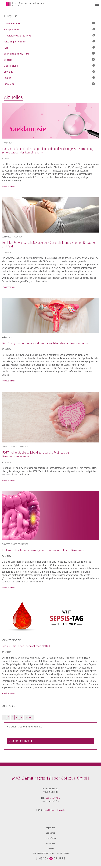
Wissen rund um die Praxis (16, 53)
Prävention (9, 84)
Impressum (50, 828)
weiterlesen (9, 186)
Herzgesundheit (11, 29)
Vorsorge (8, 60)
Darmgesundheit (12, 23)
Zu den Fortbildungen (22, 741)
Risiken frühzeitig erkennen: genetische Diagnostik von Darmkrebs (43, 550)
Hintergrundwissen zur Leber (18, 35)
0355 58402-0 (53, 798)
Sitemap (51, 849)
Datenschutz (50, 833)
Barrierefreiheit (50, 838)
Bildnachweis (50, 843)
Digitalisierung (11, 66)
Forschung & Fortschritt (15, 41)
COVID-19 (8, 72)
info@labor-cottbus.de (54, 810)
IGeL (6, 47)
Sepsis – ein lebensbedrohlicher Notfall (26, 646)
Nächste (29, 717)
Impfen (7, 78)
